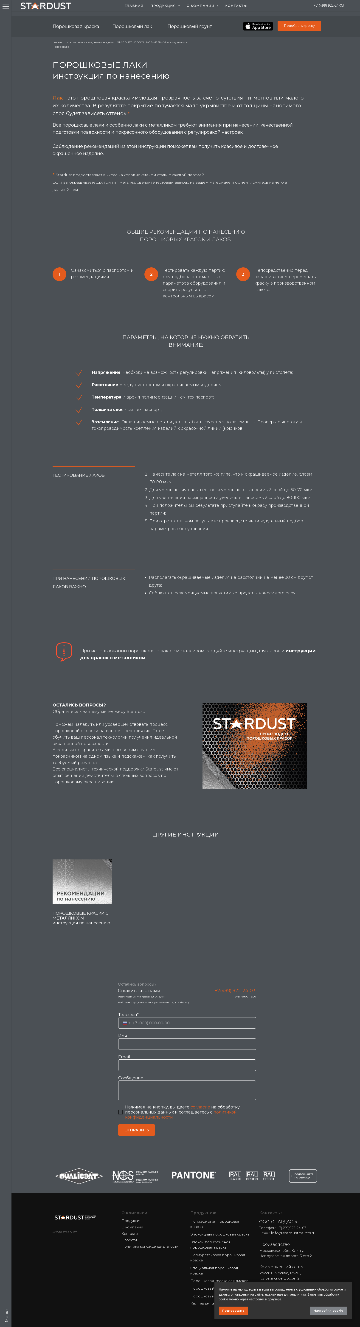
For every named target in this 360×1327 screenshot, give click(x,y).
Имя (122, 1035)
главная (59, 42)
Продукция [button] (163, 6)
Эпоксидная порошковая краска (219, 1234)
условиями (307, 1289)
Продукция (131, 1221)
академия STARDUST (117, 42)
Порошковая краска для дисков (219, 1281)
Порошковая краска (76, 26)
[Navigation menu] (6, 7)
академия (95, 42)
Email (124, 1056)
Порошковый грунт (189, 26)
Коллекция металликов (211, 1304)
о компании (76, 42)
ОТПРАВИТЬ (136, 1130)
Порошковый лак (132, 26)
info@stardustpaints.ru (293, 1233)
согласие (200, 1107)
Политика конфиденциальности (150, 1246)
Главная (134, 6)
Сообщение (130, 1077)
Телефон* (128, 1014)
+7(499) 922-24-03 (235, 990)
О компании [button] (201, 6)
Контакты (236, 6)
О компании (132, 1227)
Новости (129, 1240)
